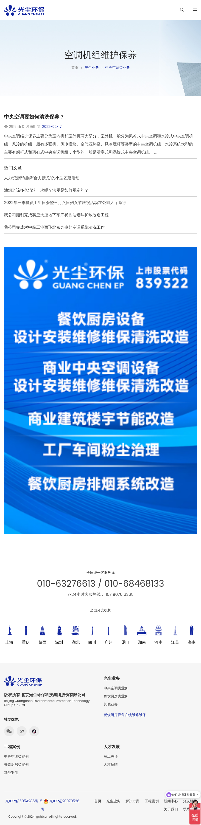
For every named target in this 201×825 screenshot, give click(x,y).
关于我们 (171, 809)
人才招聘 (111, 764)
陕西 (42, 642)
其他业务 (111, 704)
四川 (92, 642)
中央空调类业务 (117, 67)
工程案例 (152, 801)
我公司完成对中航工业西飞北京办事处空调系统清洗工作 (54, 227)
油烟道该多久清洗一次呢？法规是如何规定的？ (46, 190)
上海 (9, 642)
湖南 (142, 642)
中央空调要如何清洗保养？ (34, 117)
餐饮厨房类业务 (116, 696)
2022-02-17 (51, 126)
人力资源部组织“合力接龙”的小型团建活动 (41, 178)
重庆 (26, 642)
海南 (192, 642)
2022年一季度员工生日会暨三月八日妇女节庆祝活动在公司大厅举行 (65, 202)
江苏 (175, 642)
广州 (109, 642)
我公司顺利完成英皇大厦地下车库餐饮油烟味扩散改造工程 (56, 215)
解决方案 (133, 801)
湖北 (76, 642)
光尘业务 (92, 67)
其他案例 (11, 772)
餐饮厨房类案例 (16, 764)
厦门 (125, 642)
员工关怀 (111, 756)
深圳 (59, 642)
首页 (74, 67)
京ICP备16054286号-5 (24, 801)
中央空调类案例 (16, 756)
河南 (158, 642)
